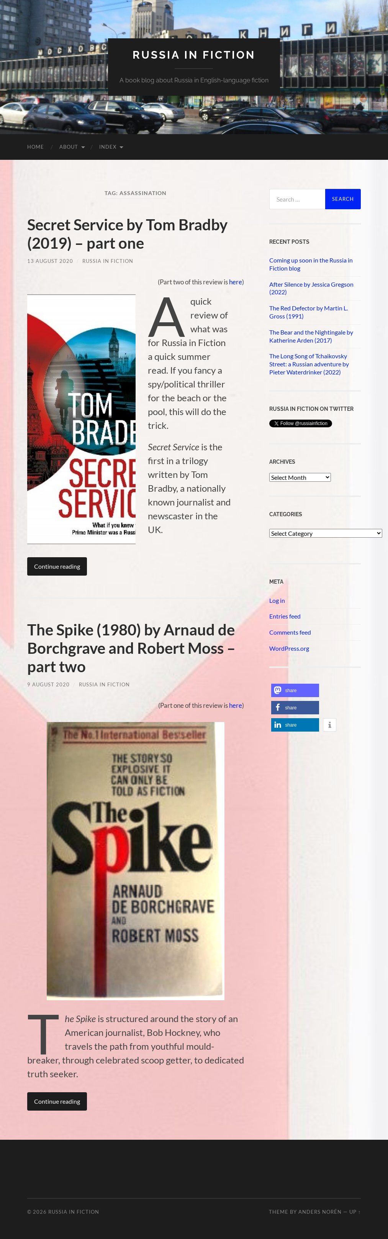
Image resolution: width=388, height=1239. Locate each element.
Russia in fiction (194, 55)
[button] (295, 690)
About (68, 147)
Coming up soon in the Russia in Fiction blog (311, 264)
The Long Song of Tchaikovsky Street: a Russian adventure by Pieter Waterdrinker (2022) (309, 364)
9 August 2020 (48, 684)
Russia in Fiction (107, 261)
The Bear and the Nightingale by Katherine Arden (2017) (311, 336)
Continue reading (57, 566)
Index (107, 147)
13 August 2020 (50, 261)
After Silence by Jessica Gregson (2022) (311, 288)
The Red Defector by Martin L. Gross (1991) (308, 312)
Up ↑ (355, 1212)
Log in (277, 600)
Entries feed (285, 616)
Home (35, 147)
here (235, 282)
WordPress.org (289, 648)
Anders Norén (320, 1212)
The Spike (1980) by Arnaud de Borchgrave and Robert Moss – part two (131, 648)
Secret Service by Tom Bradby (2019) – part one (127, 233)
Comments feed (290, 632)
